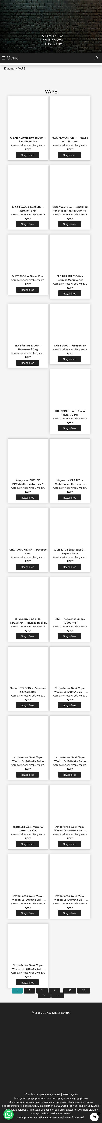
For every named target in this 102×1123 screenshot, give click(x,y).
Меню (12, 58)
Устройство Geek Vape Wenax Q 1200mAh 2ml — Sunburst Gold (28, 969)
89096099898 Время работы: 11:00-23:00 (51, 40)
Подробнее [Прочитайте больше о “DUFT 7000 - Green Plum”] (27, 290)
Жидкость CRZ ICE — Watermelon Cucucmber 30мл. (70, 484)
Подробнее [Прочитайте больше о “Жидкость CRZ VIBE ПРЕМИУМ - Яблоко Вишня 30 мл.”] (27, 636)
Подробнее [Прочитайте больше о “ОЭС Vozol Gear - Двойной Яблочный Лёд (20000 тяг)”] (69, 224)
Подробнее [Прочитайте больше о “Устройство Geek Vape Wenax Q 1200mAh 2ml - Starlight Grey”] (69, 705)
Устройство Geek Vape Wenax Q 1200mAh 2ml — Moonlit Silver (28, 761)
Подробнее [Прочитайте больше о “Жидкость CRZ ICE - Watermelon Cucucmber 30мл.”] (69, 498)
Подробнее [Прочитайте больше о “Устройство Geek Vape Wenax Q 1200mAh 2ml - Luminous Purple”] (69, 844)
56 (83, 990)
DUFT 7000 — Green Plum (28, 276)
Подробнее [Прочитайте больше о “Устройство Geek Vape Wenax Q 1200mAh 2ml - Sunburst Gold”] (27, 983)
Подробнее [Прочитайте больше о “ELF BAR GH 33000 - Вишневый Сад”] (27, 363)
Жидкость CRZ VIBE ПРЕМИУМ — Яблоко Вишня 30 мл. (28, 623)
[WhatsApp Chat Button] (8, 1114)
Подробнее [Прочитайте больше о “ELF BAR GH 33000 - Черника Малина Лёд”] (69, 294)
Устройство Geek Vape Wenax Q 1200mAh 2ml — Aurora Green (70, 900)
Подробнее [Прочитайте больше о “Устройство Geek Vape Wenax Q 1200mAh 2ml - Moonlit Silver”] (27, 775)
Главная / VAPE (14, 68)
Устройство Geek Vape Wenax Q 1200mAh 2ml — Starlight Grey (70, 692)
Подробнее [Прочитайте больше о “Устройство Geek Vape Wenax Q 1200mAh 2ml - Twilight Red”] (27, 913)
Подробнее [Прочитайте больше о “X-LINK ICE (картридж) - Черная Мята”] (69, 567)
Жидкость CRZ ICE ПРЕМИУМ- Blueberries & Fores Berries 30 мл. (28, 484)
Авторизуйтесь (19, 145)
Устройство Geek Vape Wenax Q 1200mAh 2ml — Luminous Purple (70, 831)
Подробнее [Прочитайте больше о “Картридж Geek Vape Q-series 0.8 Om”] (27, 844)
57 (44, 995)
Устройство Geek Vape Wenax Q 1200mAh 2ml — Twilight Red (28, 900)
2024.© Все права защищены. (42, 1094)
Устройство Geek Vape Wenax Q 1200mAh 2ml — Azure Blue (70, 761)
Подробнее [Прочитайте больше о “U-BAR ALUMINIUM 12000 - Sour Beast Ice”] (27, 155)
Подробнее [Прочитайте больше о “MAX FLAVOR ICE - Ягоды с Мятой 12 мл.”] (69, 155)
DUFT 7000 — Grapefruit (70, 346)
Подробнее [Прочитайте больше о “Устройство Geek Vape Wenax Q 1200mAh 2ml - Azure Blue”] (69, 775)
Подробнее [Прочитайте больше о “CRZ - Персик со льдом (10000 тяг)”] (69, 636)
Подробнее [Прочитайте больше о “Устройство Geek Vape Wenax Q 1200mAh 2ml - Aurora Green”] (69, 913)
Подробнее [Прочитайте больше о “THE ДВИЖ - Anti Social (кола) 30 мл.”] (69, 428)
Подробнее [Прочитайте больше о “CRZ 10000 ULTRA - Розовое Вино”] (27, 567)
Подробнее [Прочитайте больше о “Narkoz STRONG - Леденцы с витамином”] (27, 705)
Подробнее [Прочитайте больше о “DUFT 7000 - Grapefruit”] (69, 359)
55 (69, 990)
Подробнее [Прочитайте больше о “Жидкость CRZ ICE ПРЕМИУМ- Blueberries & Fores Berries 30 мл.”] (27, 498)
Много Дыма (51, 1106)
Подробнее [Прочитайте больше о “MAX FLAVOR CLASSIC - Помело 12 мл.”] (27, 224)
